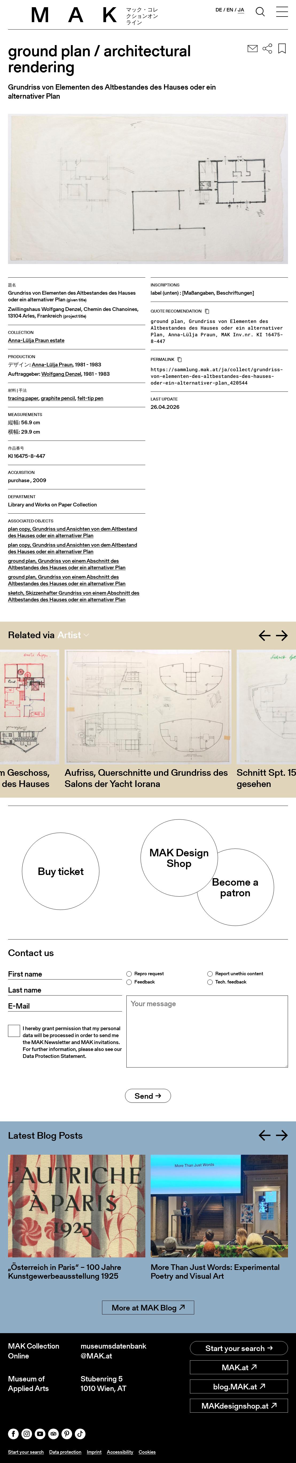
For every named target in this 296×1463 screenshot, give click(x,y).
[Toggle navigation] (282, 12)
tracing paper (23, 398)
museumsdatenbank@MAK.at (113, 1351)
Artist (69, 635)
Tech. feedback (230, 982)
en (230, 10)
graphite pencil (58, 398)
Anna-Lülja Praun (52, 364)
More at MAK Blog (148, 1307)
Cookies (147, 1452)
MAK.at (239, 1367)
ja (241, 10)
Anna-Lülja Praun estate (36, 340)
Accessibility (120, 1452)
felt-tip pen (90, 398)
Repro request (149, 973)
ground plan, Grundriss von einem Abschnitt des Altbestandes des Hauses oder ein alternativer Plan (67, 564)
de (219, 10)
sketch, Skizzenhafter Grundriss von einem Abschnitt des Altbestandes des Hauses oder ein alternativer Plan (73, 596)
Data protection (65, 1452)
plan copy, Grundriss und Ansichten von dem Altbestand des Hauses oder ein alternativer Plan (72, 532)
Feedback (144, 982)
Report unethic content (239, 973)
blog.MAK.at (239, 1386)
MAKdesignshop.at (238, 1405)
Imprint (94, 1452)
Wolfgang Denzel (61, 374)
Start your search (239, 1348)
